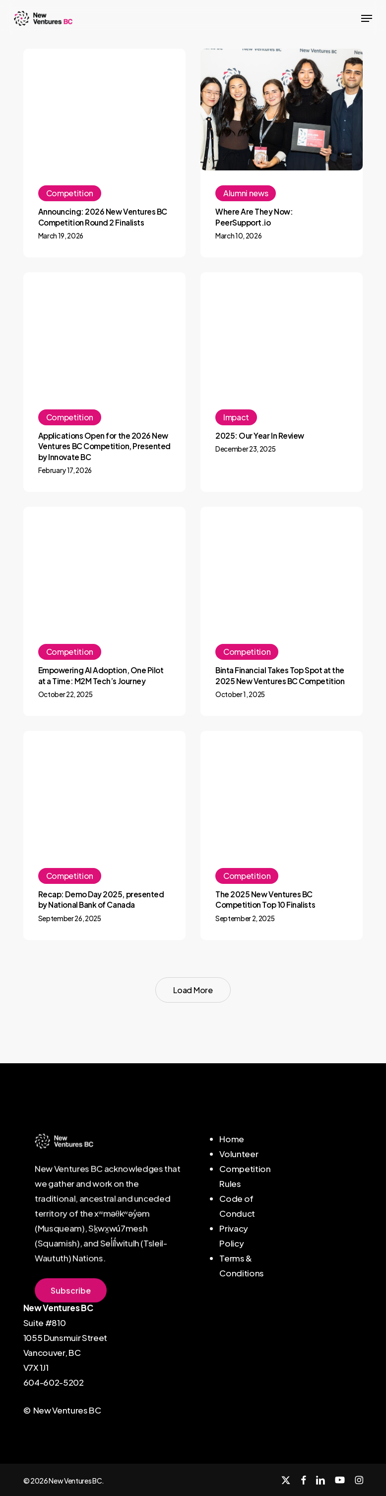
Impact (236, 417)
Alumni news (245, 193)
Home (231, 1138)
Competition (69, 193)
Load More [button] (192, 990)
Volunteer (238, 1153)
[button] (366, 18)
